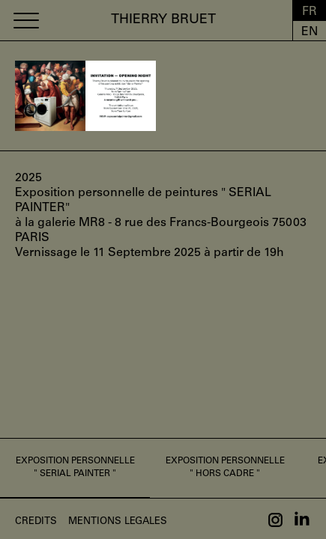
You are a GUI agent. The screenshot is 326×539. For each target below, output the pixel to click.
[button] (26, 20)
